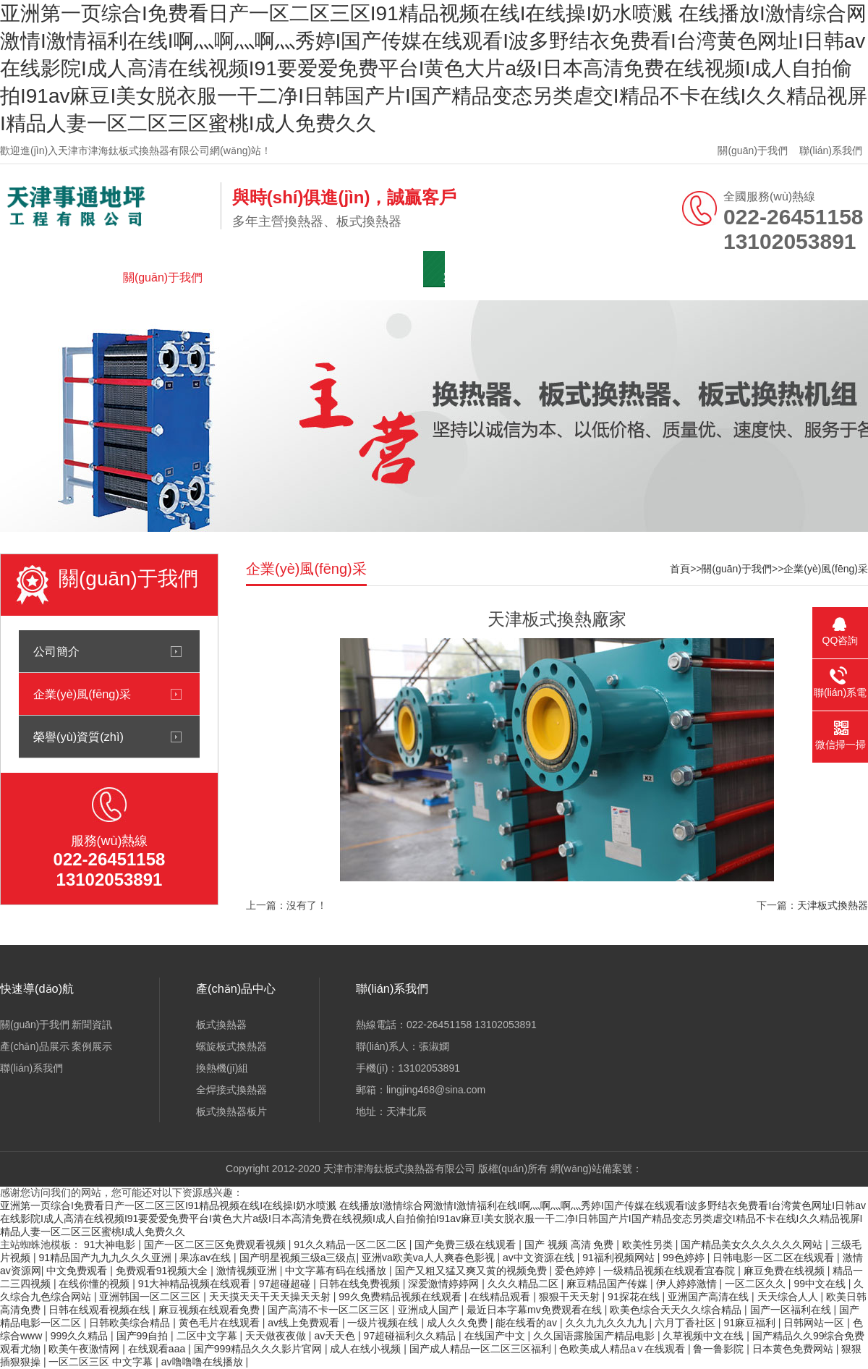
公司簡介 (56, 651)
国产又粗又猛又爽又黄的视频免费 (472, 1270)
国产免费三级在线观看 (466, 1244)
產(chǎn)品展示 (365, 277)
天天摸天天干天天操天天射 (271, 1296)
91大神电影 (111, 1244)
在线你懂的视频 (95, 1283)
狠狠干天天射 (571, 1296)
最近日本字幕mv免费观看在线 (536, 1309)
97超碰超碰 (286, 1283)
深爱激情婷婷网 (445, 1283)
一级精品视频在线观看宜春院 (670, 1270)
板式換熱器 (221, 1024)
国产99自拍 (143, 1336)
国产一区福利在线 (792, 1309)
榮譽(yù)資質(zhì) (78, 736)
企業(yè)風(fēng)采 (82, 693)
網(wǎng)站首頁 (61, 277)
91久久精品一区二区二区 (351, 1244)
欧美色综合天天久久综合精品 (677, 1309)
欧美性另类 (649, 1244)
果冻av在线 (206, 1257)
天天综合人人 (789, 1296)
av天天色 (336, 1336)
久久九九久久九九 (608, 1322)
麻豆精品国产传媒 (608, 1283)
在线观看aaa (158, 1349)
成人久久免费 (458, 1322)
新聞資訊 (264, 277)
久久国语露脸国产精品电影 (595, 1336)
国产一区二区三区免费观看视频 (216, 1244)
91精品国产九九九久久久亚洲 (106, 1257)
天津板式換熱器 (832, 905)
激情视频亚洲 (248, 1270)
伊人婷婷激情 (688, 1283)
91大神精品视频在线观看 (195, 1283)
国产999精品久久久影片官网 (259, 1349)
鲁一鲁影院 (719, 1349)
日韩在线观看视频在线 (100, 1309)
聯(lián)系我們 (830, 150)
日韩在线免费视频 (361, 1283)
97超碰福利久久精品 (411, 1336)
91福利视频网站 (619, 1257)
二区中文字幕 (208, 1336)
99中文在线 (820, 1283)
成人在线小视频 (367, 1349)
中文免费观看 (78, 1270)
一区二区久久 (756, 1283)
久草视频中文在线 (704, 1336)
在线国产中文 (496, 1336)
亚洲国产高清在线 (710, 1296)
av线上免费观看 (305, 1322)
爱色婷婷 (576, 1270)
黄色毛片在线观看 (221, 1322)
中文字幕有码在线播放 (337, 1270)
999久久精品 (81, 1336)
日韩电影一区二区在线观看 (774, 1257)
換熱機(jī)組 (222, 1068)
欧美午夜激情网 (85, 1349)
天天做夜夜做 (277, 1336)
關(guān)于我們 (752, 150)
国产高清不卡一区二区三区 (330, 1309)
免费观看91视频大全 (163, 1270)
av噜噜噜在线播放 (203, 1362)
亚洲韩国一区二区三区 (151, 1296)
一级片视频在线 (384, 1322)
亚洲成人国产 (429, 1309)
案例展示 (466, 277)
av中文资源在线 (540, 1257)
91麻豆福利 (750, 1322)
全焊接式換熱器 (231, 1089)
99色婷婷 (685, 1257)
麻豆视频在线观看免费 (210, 1309)
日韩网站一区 (815, 1322)
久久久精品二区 (524, 1283)
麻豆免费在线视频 (785, 1270)
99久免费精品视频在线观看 (401, 1296)
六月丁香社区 (686, 1322)
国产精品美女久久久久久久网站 (753, 1244)
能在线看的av (527, 1322)
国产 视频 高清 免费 (570, 1244)
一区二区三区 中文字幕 (102, 1362)
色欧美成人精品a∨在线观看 (623, 1349)
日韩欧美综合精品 (131, 1322)
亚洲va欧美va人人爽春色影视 (429, 1257)
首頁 (680, 569)
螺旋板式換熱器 (231, 1046)
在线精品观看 (501, 1296)
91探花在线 (635, 1296)
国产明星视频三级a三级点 (298, 1257)
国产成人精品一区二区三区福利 (481, 1349)
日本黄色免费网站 (794, 1349)
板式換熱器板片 (231, 1111)
